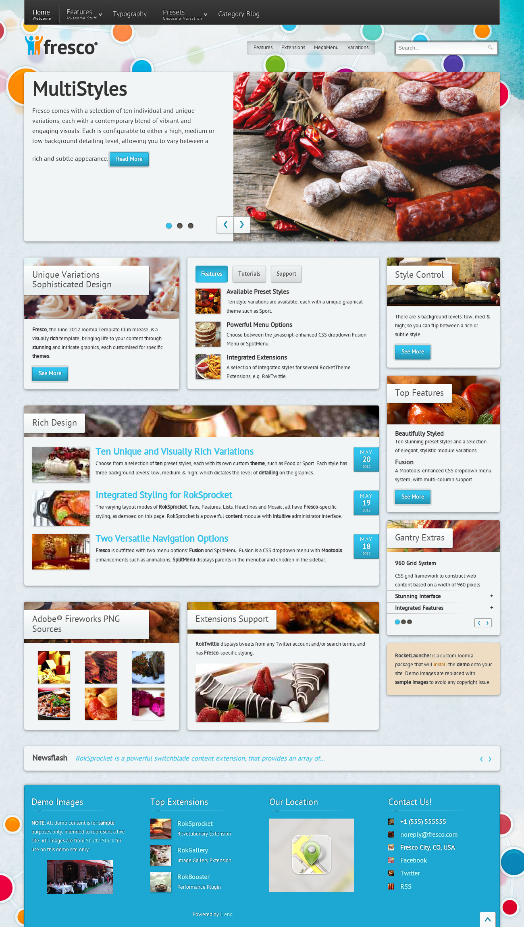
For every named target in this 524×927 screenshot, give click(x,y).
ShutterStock (100, 841)
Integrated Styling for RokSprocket (164, 495)
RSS (406, 886)
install (440, 664)
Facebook (413, 860)
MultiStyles (79, 90)
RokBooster (193, 877)
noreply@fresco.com (428, 834)
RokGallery (192, 850)
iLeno (226, 914)
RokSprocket (194, 823)
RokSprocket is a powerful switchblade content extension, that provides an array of (200, 758)
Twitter (410, 873)
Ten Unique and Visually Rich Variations (175, 452)
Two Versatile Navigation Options (162, 539)
